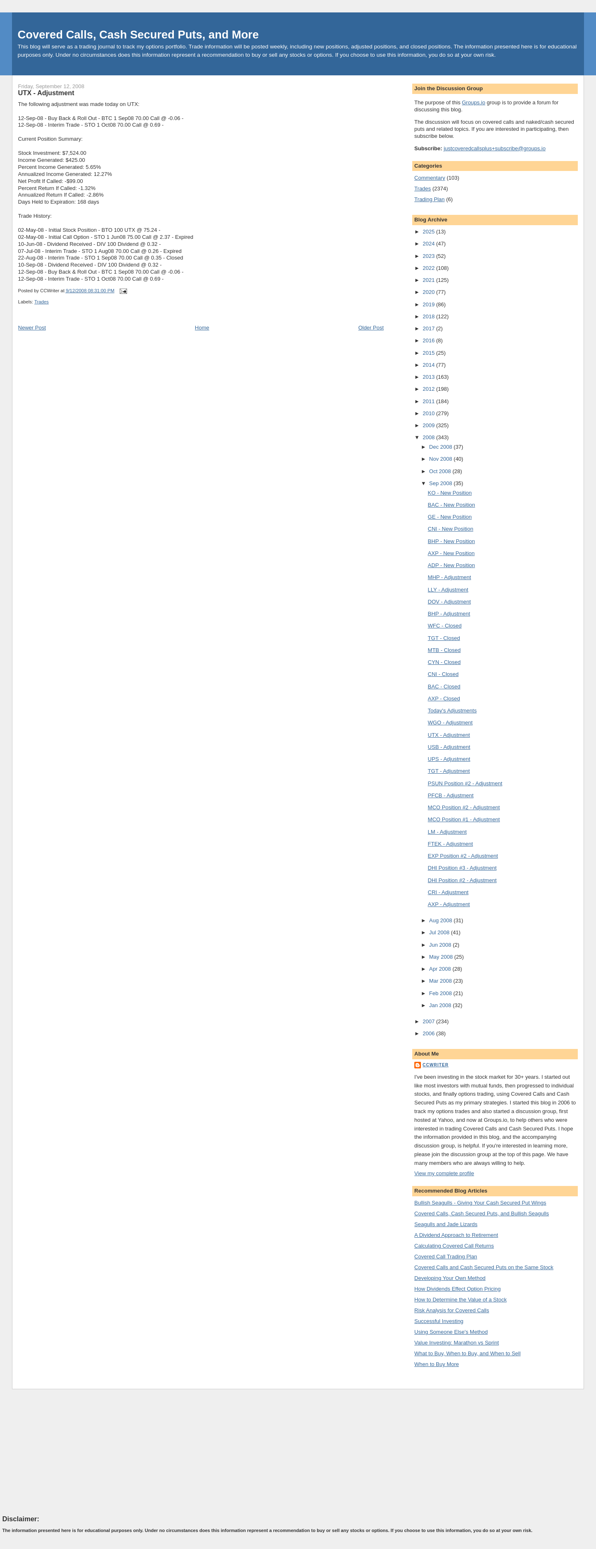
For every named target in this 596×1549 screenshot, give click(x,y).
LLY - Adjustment (448, 590)
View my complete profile (444, 1173)
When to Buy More (436, 1364)
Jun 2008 (441, 945)
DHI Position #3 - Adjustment (462, 868)
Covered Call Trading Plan (445, 1256)
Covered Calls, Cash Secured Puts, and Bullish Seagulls (481, 1213)
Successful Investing (439, 1321)
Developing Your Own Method (449, 1278)
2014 (429, 365)
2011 (429, 401)
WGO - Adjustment (450, 722)
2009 (429, 425)
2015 (429, 353)
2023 (429, 256)
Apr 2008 (440, 969)
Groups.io (473, 102)
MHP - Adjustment (449, 577)
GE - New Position (450, 517)
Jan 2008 (441, 1005)
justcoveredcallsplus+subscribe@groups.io (495, 148)
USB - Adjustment (449, 747)
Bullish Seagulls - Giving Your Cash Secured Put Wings (480, 1203)
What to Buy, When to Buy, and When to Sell (467, 1353)
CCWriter (436, 1065)
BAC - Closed (444, 686)
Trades (41, 301)
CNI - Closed (443, 674)
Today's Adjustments (452, 710)
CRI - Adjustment (448, 892)
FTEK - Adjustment (450, 844)
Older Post (371, 328)
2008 (429, 437)
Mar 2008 (441, 981)
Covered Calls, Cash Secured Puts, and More (138, 34)
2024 (429, 244)
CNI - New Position (450, 529)
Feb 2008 (441, 993)
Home (202, 328)
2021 (429, 280)
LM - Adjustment (447, 832)
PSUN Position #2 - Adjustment (465, 783)
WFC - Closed (445, 626)
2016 (429, 340)
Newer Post (32, 328)
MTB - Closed (444, 650)
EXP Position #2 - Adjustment (463, 856)
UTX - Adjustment (46, 92)
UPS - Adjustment (449, 759)
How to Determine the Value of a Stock (460, 1299)
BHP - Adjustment (449, 614)
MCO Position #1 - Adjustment (464, 819)
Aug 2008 (441, 920)
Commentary (429, 178)
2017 (429, 328)
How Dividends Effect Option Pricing (457, 1289)
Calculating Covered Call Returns (454, 1246)
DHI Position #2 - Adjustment (462, 880)
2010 (429, 413)
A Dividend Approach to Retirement (456, 1235)
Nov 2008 (441, 459)
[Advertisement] (64, 1451)
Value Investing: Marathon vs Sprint (456, 1343)
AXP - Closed (444, 698)
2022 (429, 268)
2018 (429, 316)
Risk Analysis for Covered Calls (451, 1310)
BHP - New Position (451, 541)
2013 (429, 377)
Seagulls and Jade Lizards (446, 1224)
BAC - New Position (451, 505)
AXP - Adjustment (449, 904)
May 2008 (441, 957)
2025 (429, 232)
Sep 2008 (441, 483)
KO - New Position (450, 493)
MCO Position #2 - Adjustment (464, 807)
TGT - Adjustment (449, 771)
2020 (429, 292)
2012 (429, 389)
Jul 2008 (440, 932)
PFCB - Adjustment (451, 795)
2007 (429, 1021)
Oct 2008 (440, 471)
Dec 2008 (441, 447)
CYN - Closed (444, 662)
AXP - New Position (451, 553)
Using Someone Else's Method (451, 1332)
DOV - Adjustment (449, 602)
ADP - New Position (451, 565)
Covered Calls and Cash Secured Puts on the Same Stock (483, 1267)
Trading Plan (429, 199)
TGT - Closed (444, 638)
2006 (429, 1033)
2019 (429, 304)
